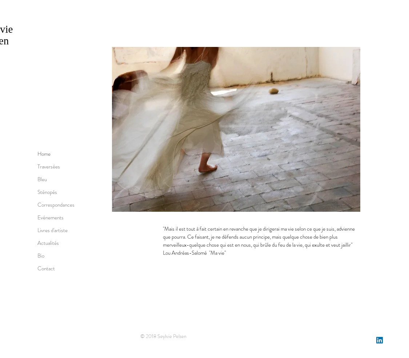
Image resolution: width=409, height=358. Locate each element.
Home (44, 154)
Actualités (48, 243)
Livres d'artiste (52, 230)
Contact (46, 268)
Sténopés (47, 192)
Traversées (48, 167)
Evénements (50, 218)
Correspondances (56, 205)
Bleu (42, 179)
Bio (40, 256)
